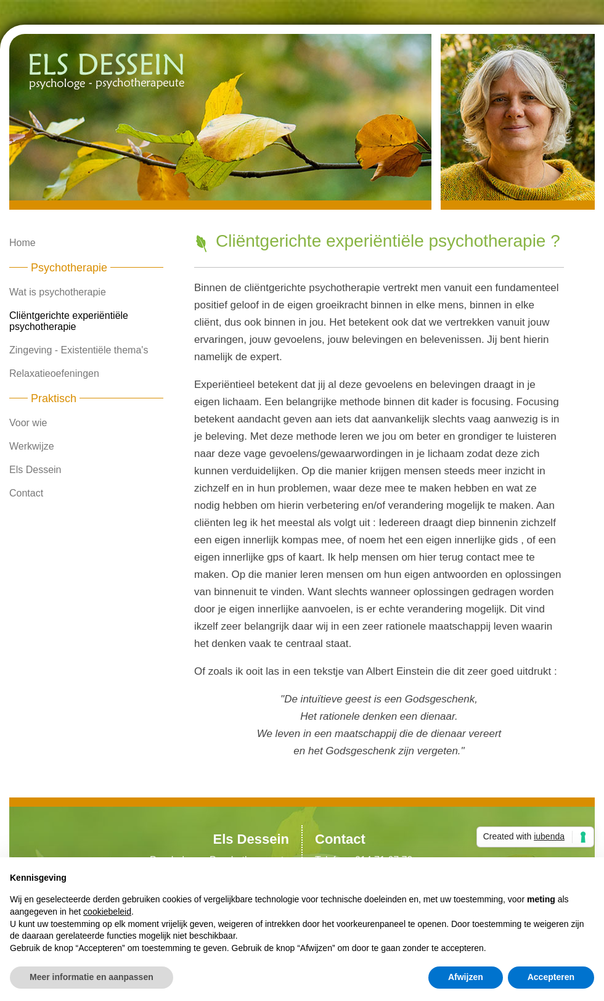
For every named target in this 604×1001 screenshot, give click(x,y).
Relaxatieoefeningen (54, 373)
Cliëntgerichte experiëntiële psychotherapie (68, 321)
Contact (26, 493)
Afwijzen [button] (465, 977)
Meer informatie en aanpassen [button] (91, 977)
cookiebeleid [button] (107, 912)
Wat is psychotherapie (57, 292)
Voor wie (28, 423)
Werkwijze (31, 446)
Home (22, 242)
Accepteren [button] (551, 977)
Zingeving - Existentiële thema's (78, 350)
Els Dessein (35, 469)
